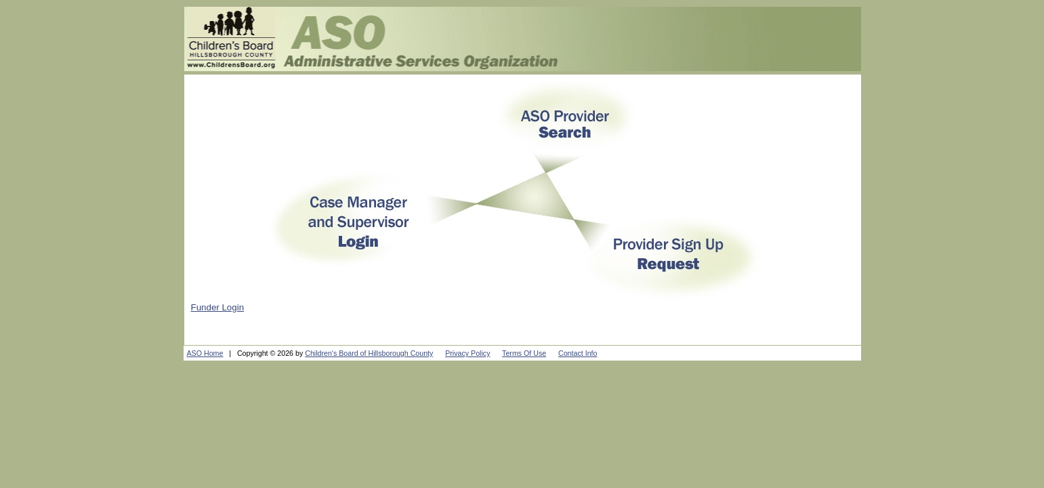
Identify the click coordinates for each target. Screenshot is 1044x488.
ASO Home (205, 353)
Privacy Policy (467, 353)
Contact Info (577, 353)
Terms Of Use (524, 353)
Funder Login (218, 307)
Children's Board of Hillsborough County (369, 353)
